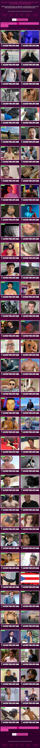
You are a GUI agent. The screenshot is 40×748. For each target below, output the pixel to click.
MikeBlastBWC (4, 87)
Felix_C (22, 87)
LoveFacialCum (24, 509)
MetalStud (23, 125)
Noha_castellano (24, 625)
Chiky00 (22, 682)
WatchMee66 (24, 144)
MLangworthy (4, 317)
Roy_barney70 (24, 644)
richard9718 (23, 394)
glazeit (22, 48)
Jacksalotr (3, 413)
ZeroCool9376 (4, 528)
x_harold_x (3, 260)
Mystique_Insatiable (25, 355)
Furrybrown (23, 471)
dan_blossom (24, 663)
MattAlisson (3, 682)
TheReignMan (4, 125)
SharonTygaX (24, 163)
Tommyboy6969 (24, 375)
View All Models (5, 23)
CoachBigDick (4, 279)
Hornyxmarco (4, 509)
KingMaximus (4, 394)
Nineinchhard (24, 29)
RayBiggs (3, 375)
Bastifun (3, 182)
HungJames (3, 144)
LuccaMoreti (3, 586)
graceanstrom (24, 606)
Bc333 (22, 240)
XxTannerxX (23, 548)
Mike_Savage (24, 182)
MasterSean (23, 106)
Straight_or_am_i (25, 413)
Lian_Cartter (3, 433)
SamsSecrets (4, 221)
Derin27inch (23, 298)
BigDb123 (3, 298)
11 (37, 23)
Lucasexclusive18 (25, 260)
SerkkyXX (3, 471)
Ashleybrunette (4, 644)
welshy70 (23, 317)
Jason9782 (23, 490)
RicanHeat (23, 567)
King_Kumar (3, 625)
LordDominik (4, 29)
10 (34, 23)
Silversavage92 (24, 279)
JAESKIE (3, 202)
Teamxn (22, 67)
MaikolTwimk (24, 701)
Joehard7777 (4, 567)
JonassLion (23, 202)
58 (4, 26)
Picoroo (22, 586)
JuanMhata (3, 701)
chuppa (2, 452)
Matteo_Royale (4, 548)
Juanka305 (3, 336)
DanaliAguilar (24, 433)
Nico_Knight (3, 663)
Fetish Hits (25, 745)
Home (14, 19)
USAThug (3, 48)
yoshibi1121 (3, 106)
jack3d (2, 490)
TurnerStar (23, 452)
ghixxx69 (23, 336)
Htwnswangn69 (24, 221)
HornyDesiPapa (4, 163)
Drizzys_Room (4, 240)
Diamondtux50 (24, 528)
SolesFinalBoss (4, 355)
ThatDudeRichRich (5, 67)
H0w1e (2, 606)
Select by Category (22, 19)
